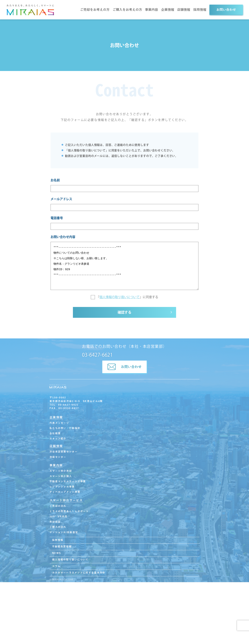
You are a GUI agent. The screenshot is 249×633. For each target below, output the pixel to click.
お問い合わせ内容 (63, 236)
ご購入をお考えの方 (127, 10)
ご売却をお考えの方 (95, 10)
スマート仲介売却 (61, 471)
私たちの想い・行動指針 (65, 429)
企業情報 (167, 10)
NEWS (56, 554)
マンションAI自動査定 (64, 533)
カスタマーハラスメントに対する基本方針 (78, 573)
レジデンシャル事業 (62, 487)
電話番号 (57, 217)
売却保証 (55, 522)
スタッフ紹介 (58, 439)
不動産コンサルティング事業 (68, 482)
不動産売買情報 (62, 547)
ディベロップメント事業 (65, 493)
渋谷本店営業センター (64, 452)
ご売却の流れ (58, 506)
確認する (124, 313)
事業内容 (151, 10)
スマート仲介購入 (61, 477)
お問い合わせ (226, 10)
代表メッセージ (59, 423)
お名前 (55, 180)
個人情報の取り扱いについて (119, 297)
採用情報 (199, 10)
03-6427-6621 (97, 355)
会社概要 (55, 434)
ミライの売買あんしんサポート (69, 512)
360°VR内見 (58, 517)
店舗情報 (183, 10)
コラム (56, 567)
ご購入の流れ (58, 527)
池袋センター (58, 457)
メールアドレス (61, 199)
